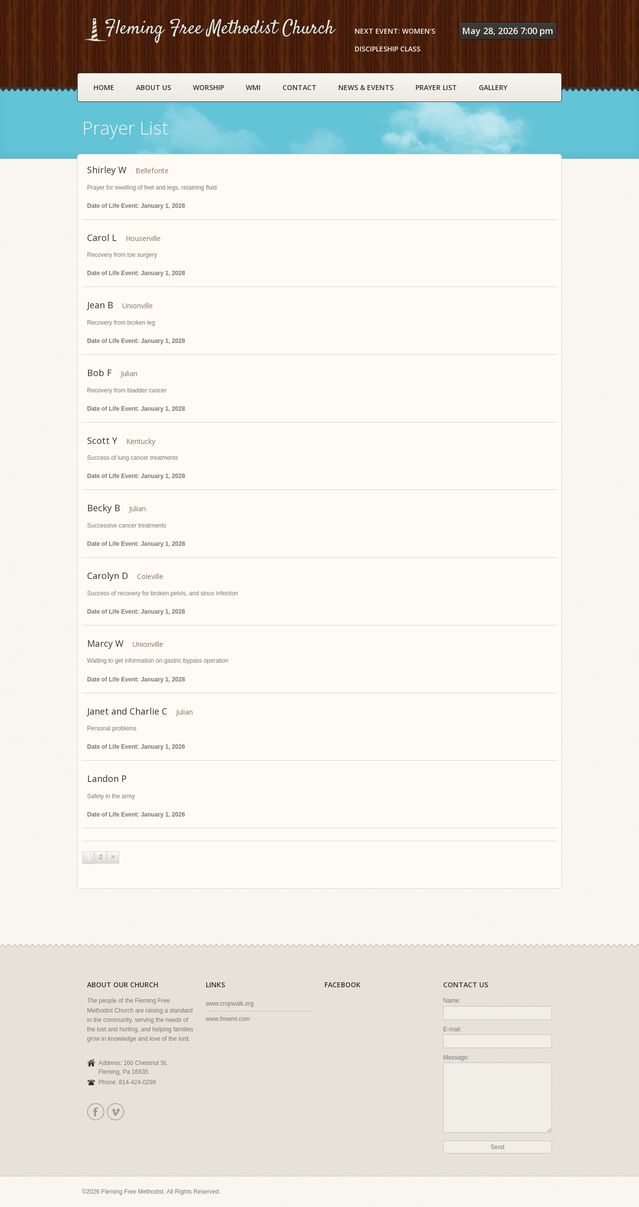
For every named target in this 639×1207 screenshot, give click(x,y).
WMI (253, 87)
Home (103, 87)
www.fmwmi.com (228, 1018)
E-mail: (452, 1029)
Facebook (95, 1111)
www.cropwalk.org (230, 1003)
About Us (153, 87)
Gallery (493, 87)
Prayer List (436, 87)
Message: (456, 1057)
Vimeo (115, 1111)
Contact (299, 87)
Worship (208, 87)
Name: (451, 1000)
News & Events (366, 87)
